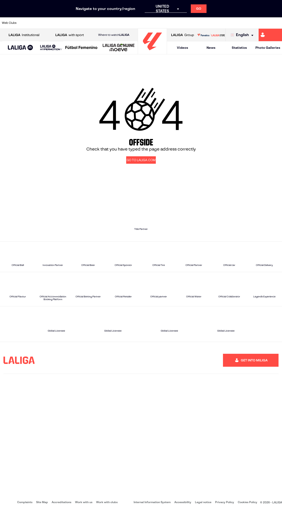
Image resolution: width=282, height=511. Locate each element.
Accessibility (182, 502)
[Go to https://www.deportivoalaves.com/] (65, 22)
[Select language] (243, 35)
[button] (20, 47)
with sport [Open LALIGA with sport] (69, 35)
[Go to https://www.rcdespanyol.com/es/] (171, 22)
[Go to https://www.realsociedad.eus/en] (237, 22)
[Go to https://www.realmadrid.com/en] (210, 22)
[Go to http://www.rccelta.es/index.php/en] (157, 22)
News (211, 47)
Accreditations (61, 502)
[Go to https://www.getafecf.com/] (105, 22)
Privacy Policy (224, 502)
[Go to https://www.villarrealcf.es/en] (276, 22)
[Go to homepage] (152, 52)
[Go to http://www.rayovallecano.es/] (144, 22)
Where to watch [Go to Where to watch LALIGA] (113, 35)
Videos (182, 47)
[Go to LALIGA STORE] (211, 35)
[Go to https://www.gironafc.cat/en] (118, 22)
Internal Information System (152, 502)
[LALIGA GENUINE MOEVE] (118, 48)
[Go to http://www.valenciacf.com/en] (263, 22)
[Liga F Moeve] (81, 48)
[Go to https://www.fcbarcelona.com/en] (92, 22)
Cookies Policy (247, 502)
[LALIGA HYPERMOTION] (51, 48)
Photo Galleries (267, 47)
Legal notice (203, 502)
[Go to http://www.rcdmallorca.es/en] (184, 22)
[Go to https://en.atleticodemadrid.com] (39, 22)
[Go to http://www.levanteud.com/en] (131, 22)
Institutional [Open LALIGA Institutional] (24, 35)
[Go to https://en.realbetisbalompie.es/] (197, 22)
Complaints (24, 502)
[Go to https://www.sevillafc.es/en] (250, 22)
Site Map (42, 502)
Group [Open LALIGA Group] (182, 35)
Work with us (83, 502)
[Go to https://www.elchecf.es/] (78, 22)
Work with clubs (107, 502)
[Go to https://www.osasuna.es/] (52, 22)
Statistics (239, 47)
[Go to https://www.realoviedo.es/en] (223, 22)
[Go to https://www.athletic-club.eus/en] (26, 22)
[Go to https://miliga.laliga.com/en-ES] (270, 35)
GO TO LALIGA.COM (141, 160)
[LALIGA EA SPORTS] (20, 48)
